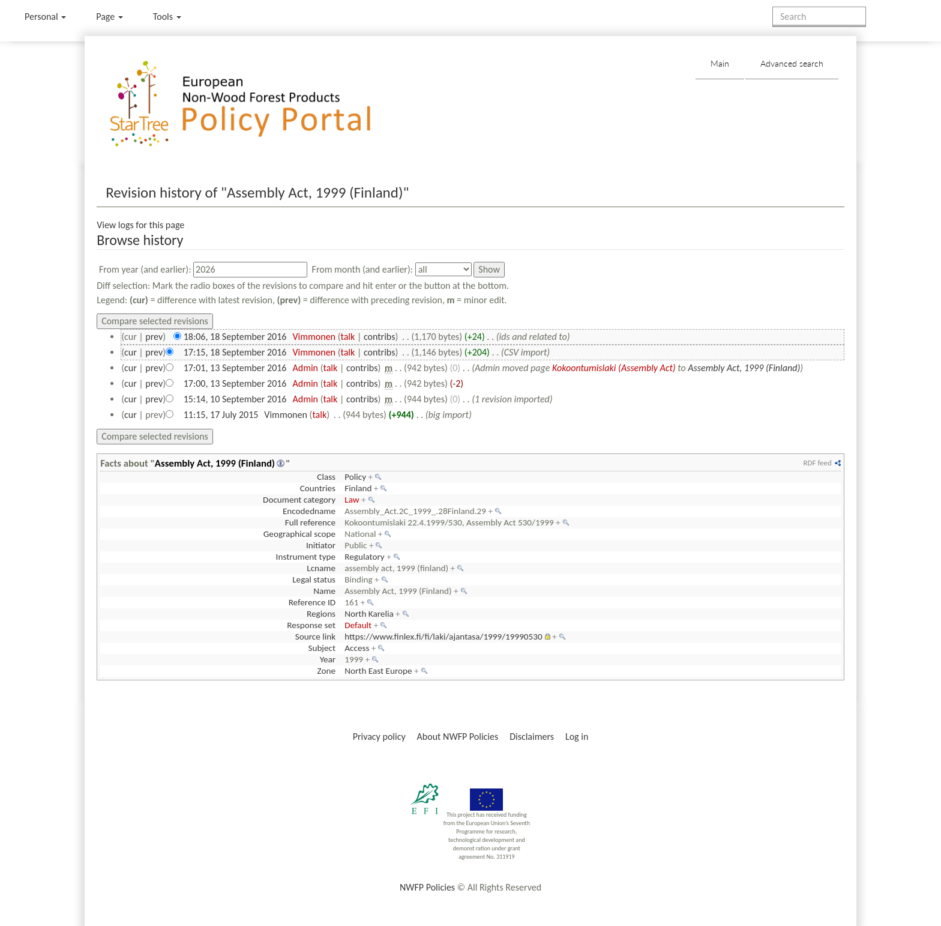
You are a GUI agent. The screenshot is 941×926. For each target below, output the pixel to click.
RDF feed (817, 462)
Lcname (321, 568)
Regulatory (364, 556)
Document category (299, 499)
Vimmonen (313, 336)
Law (351, 499)
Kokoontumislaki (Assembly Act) (614, 368)
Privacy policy (379, 736)
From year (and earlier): (145, 269)
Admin (305, 368)
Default (357, 625)
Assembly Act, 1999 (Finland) (744, 368)
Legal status (313, 579)
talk (347, 336)
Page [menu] (109, 16)
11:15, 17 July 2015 (221, 414)
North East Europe (378, 670)
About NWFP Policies (458, 736)
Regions (321, 613)
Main (720, 63)
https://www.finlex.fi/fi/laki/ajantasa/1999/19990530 (443, 636)
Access (356, 648)
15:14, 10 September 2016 (235, 399)
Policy (355, 476)
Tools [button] (167, 16)
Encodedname (309, 511)
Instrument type (305, 556)
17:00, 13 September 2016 (235, 383)
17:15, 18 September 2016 (235, 352)
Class (326, 476)
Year (327, 659)
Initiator (320, 545)
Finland (357, 488)
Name (324, 591)
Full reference (310, 522)
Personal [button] (45, 16)
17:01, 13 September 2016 (235, 368)
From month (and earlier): (362, 269)
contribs (379, 336)
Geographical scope (299, 533)
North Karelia (368, 613)
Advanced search (791, 63)
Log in (576, 736)
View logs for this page (140, 225)
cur (130, 352)
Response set (311, 625)
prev (154, 336)
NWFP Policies (427, 887)
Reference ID (312, 602)
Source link (315, 636)
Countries (317, 488)
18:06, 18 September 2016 (235, 336)
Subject (321, 648)
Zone (326, 670)
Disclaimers (532, 736)
